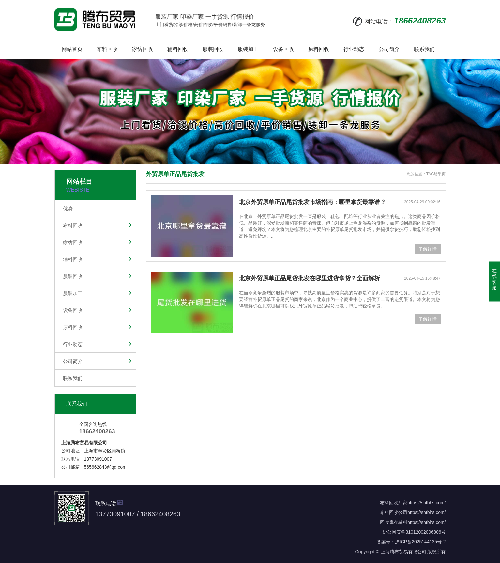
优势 (68, 208)
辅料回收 (177, 49)
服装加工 (248, 49)
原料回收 (318, 49)
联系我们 (424, 49)
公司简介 (389, 49)
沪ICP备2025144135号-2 (420, 541)
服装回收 (213, 49)
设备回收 (283, 49)
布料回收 (107, 49)
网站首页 (72, 49)
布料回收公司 (393, 512)
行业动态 (353, 49)
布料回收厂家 (393, 502)
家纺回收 (142, 49)
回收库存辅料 (393, 522)
